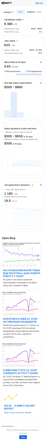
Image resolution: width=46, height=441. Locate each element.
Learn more (23, 433)
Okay (23, 437)
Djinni (6, 3)
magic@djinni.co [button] (8, 426)
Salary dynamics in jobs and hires (20, 128)
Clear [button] (39, 12)
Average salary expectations (18, 83)
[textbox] (8, 12)
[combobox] (8, 12)
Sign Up (39, 3)
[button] (41, 62)
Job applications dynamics (17, 185)
